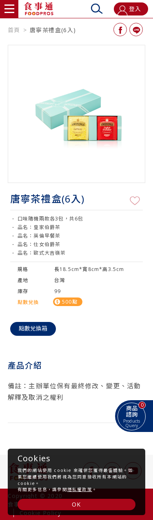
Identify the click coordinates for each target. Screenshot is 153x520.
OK (76, 504)
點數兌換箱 (33, 328)
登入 (129, 10)
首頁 (14, 30)
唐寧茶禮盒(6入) (53, 30)
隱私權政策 (79, 489)
